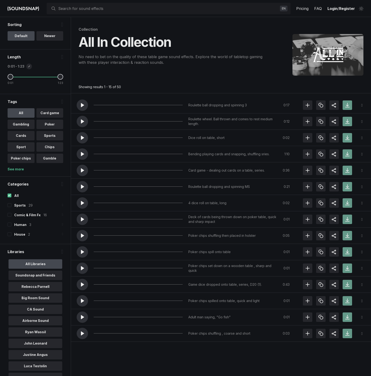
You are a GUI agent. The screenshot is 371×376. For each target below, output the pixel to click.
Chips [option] (50, 147)
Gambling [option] (21, 124)
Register (347, 8)
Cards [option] (21, 136)
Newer (49, 36)
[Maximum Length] (60, 77)
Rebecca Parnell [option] (35, 287)
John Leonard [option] (35, 343)
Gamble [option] (49, 158)
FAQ (318, 8)
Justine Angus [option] (35, 355)
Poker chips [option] (21, 158)
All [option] (21, 113)
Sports (20, 205)
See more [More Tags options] (16, 169)
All (16, 196)
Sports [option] (50, 136)
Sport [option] (21, 147)
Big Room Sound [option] (35, 298)
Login (332, 8)
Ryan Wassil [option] (35, 332)
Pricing (302, 8)
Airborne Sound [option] (35, 321)
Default (21, 36)
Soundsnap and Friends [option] (35, 275)
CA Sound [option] (35, 309)
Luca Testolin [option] (35, 366)
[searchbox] (168, 8)
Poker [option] (50, 124)
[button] (82, 105)
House (19, 234)
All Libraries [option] (35, 264)
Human (20, 225)
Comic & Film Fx (27, 215)
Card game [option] (49, 113)
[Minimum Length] (10, 77)
